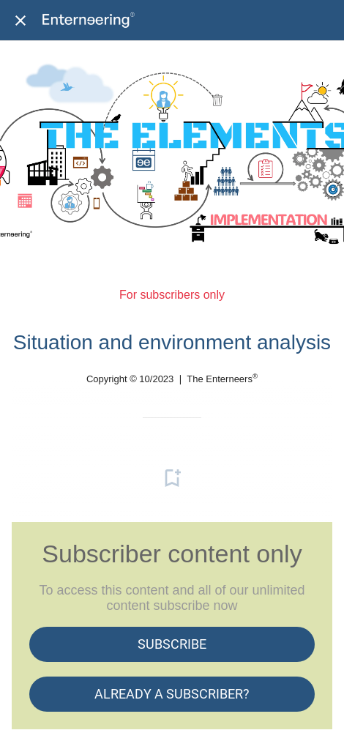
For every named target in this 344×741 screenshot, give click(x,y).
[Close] (20, 20)
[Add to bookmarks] (172, 478)
